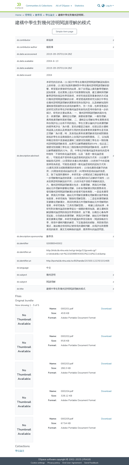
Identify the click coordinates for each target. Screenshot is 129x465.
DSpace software (47, 459)
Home (18, 15)
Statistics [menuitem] (79, 5)
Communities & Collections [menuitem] (39, 5)
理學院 (28, 15)
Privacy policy (54, 462)
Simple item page (64, 31)
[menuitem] (63, 5)
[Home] (19, 6)
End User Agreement (72, 462)
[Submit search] (99, 5)
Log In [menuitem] (109, 5)
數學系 (38, 15)
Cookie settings (38, 462)
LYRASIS (86, 459)
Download (106, 308)
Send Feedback (91, 462)
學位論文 (50, 15)
